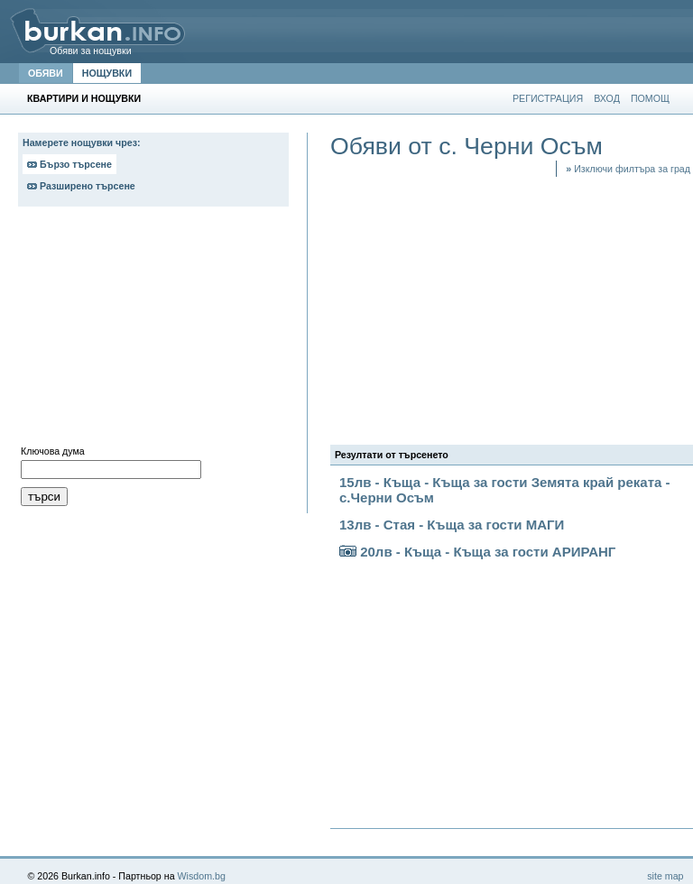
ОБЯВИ (45, 73)
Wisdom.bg (202, 875)
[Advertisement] (153, 330)
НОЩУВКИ (107, 73)
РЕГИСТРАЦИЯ (548, 98)
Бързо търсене (69, 164)
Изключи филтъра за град (628, 168)
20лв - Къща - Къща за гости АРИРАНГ (477, 551)
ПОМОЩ (650, 98)
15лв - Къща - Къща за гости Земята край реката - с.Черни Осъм (504, 489)
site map (665, 875)
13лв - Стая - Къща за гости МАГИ (451, 524)
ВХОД (607, 98)
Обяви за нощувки (91, 50)
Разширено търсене (81, 185)
